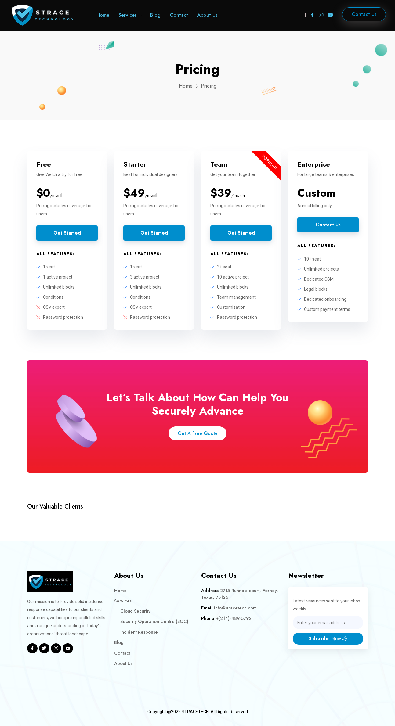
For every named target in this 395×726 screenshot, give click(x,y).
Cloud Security (135, 611)
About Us (207, 15)
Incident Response (139, 632)
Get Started (67, 233)
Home (102, 15)
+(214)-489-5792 (234, 619)
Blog (155, 15)
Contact (179, 15)
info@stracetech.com (235, 608)
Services (127, 15)
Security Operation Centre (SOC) (154, 622)
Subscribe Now (328, 638)
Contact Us (328, 224)
